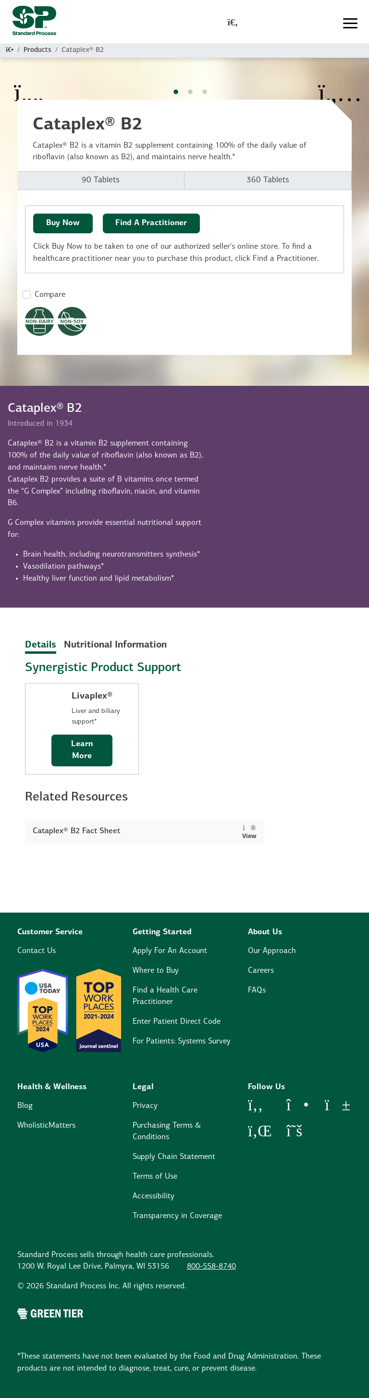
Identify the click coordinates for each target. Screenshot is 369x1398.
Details (40, 645)
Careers (261, 971)
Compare (50, 295)
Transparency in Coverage (177, 1216)
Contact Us (36, 951)
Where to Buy (156, 971)
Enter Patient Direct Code (177, 1022)
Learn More (82, 750)
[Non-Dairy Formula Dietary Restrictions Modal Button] (39, 321)
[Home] (9, 50)
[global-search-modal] (233, 23)
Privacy (145, 1106)
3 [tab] (204, 92)
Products (37, 50)
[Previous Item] (29, 86)
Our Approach (272, 951)
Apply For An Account (170, 951)
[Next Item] (340, 86)
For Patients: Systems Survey (182, 1041)
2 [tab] (190, 92)
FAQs (257, 990)
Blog (25, 1106)
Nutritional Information (115, 645)
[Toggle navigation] (350, 24)
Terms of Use (155, 1177)
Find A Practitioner (151, 223)
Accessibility (153, 1196)
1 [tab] (176, 92)
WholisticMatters (46, 1126)
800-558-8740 (211, 1267)
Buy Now (63, 223)
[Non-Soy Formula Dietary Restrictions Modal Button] (72, 321)
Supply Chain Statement (174, 1157)
